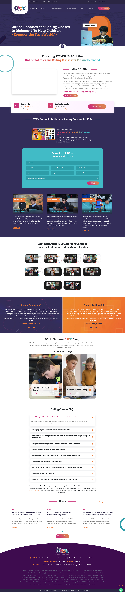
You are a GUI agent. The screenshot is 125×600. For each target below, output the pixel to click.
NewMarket (49, 575)
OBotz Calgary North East (63, 570)
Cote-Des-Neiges (97, 582)
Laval (41, 584)
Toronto (81, 579)
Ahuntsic (88, 582)
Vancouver (49, 573)
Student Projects (71, 8)
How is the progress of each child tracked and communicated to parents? (63, 455)
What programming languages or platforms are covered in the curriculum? (63, 444)
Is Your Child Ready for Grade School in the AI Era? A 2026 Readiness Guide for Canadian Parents (26, 515)
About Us (42, 558)
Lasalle (36, 584)
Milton (42, 575)
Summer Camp (51, 558)
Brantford (84, 573)
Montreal (46, 584)
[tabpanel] (62, 448)
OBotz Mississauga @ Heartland (69, 579)
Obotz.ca (74, 590)
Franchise (90, 8)
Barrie (78, 573)
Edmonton (30, 570)
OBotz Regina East (78, 584)
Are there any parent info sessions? (63, 473)
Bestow (86, 590)
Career (76, 558)
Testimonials (62, 558)
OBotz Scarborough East (58, 582)
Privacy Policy (53, 590)
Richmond (37, 573)
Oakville (56, 575)
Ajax (74, 573)
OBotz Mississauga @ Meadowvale (50, 579)
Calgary (37, 570)
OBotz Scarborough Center (43, 582)
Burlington (91, 573)
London (30, 575)
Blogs (82, 8)
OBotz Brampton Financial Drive (57, 577)
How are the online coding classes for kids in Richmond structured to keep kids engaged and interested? (63, 437)
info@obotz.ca (29, 109)
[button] (34, 327)
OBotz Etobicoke (30, 582)
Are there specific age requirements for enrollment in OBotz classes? (63, 479)
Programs (32, 8)
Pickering (73, 575)
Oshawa (62, 575)
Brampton (96, 575)
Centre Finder (44, 8)
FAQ (70, 558)
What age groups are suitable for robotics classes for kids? (63, 430)
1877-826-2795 (28, 107)
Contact (91, 558)
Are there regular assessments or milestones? (63, 461)
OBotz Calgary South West (90, 570)
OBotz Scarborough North (73, 582)
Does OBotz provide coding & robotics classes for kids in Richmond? (63, 417)
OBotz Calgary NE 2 (76, 570)
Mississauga (70, 577)
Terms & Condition (43, 590)
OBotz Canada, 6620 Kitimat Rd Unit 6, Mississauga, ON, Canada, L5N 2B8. (69, 565)
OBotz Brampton (42, 577)
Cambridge (99, 573)
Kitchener (24, 575)
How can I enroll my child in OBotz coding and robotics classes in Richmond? (63, 467)
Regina (69, 584)
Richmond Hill (81, 575)
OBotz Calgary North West (48, 570)
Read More (16, 228)
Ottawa (68, 575)
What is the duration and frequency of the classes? (63, 450)
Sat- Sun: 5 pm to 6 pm (61, 109)
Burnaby (30, 573)
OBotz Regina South (89, 584)
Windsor (89, 575)
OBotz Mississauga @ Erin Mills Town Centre (86, 577)
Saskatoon (63, 584)
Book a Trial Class (34, 490)
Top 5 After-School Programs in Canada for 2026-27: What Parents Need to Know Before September (62, 515)
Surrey (43, 573)
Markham (36, 575)
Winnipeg (62, 573)
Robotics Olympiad (57, 8)
